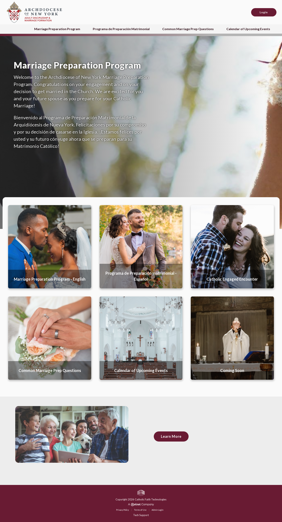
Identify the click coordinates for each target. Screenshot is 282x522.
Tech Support (141, 515)
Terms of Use (140, 510)
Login (264, 12)
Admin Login (157, 510)
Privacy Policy (122, 510)
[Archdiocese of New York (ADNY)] (34, 12)
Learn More (171, 436)
